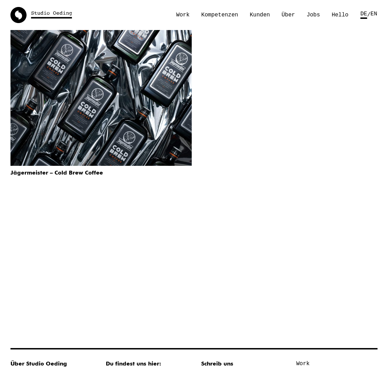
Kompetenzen (219, 15)
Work (183, 15)
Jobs (313, 15)
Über (288, 15)
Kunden (260, 15)
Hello (340, 15)
